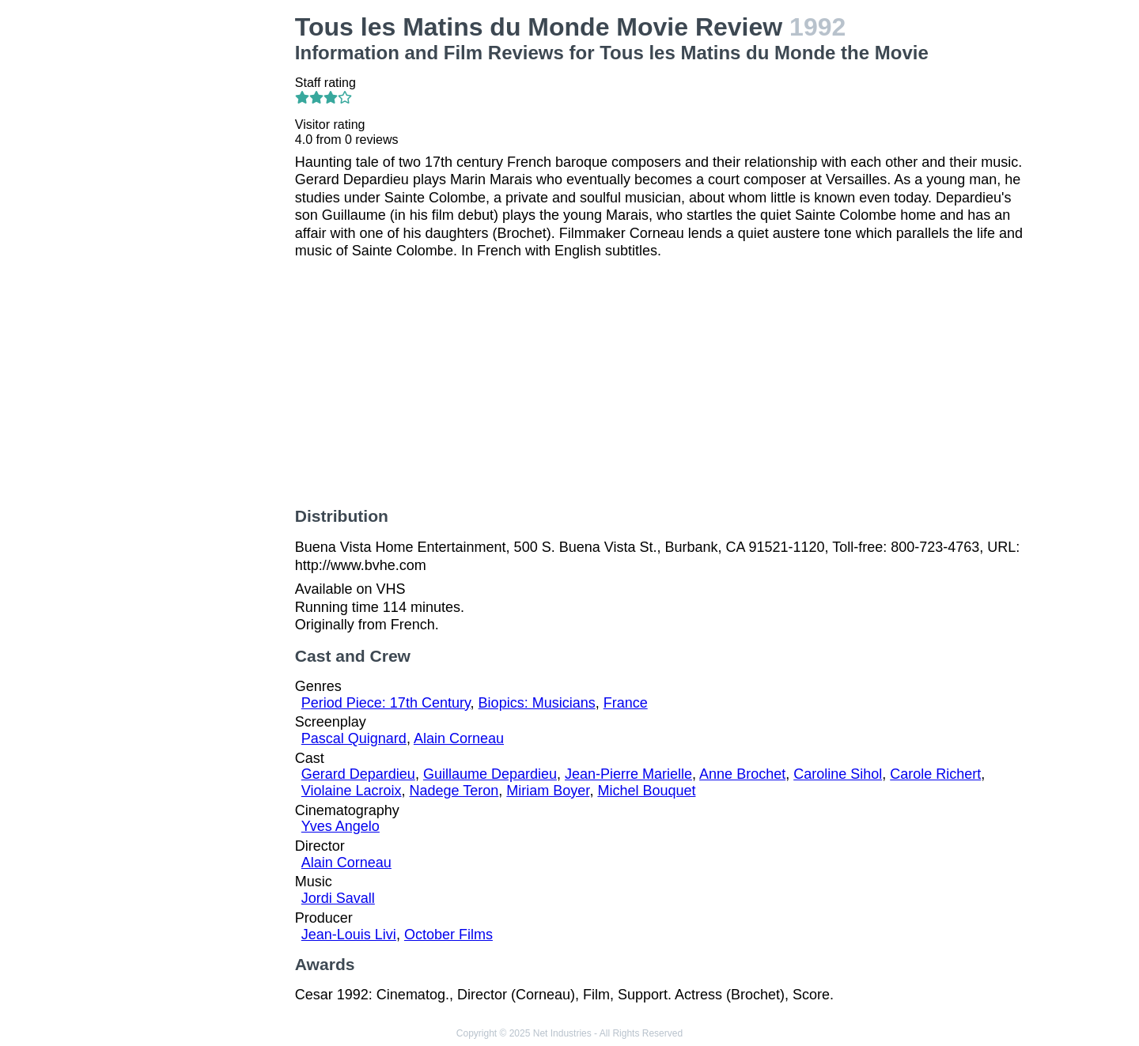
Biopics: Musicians (537, 703)
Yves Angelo (340, 826)
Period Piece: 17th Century (386, 703)
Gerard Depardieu (358, 774)
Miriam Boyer (547, 791)
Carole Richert (935, 774)
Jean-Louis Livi (348, 934)
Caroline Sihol (837, 774)
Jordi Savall (338, 898)
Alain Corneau (459, 738)
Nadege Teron (454, 791)
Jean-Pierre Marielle (628, 774)
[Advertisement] (198, 250)
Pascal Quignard (354, 738)
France (626, 703)
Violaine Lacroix (351, 791)
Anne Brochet (742, 774)
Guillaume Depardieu (490, 774)
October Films (448, 934)
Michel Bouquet (646, 791)
